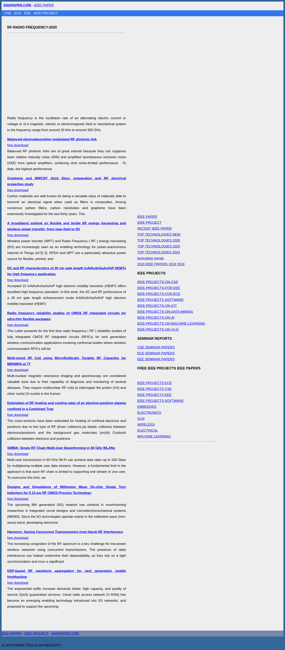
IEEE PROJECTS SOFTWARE (160, 300)
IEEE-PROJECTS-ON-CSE (157, 282)
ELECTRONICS (149, 413)
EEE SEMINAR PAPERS (156, 359)
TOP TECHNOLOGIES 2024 (158, 252)
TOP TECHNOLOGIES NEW (158, 234)
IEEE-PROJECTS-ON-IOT (157, 306)
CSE (8, 13)
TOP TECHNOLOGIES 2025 (158, 246)
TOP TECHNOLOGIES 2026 (158, 240)
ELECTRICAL (147, 430)
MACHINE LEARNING (154, 436)
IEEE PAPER (44, 5)
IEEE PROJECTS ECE (154, 383)
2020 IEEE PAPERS (152, 264)
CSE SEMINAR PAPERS (156, 347)
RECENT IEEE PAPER (154, 228)
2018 (180, 264)
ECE (18, 13)
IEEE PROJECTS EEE (154, 395)
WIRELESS (146, 424)
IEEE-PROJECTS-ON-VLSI (158, 329)
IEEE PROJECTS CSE (154, 389)
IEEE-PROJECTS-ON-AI (155, 318)
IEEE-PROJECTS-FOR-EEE (158, 288)
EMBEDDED (146, 407)
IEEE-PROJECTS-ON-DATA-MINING (165, 312)
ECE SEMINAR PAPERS (156, 353)
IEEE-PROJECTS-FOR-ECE (158, 294)
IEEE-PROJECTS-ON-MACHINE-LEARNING (171, 323)
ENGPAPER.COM (65, 633)
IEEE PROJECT (46, 13)
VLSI (140, 419)
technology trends (150, 258)
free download (66, 229)
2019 (172, 264)
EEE (28, 13)
